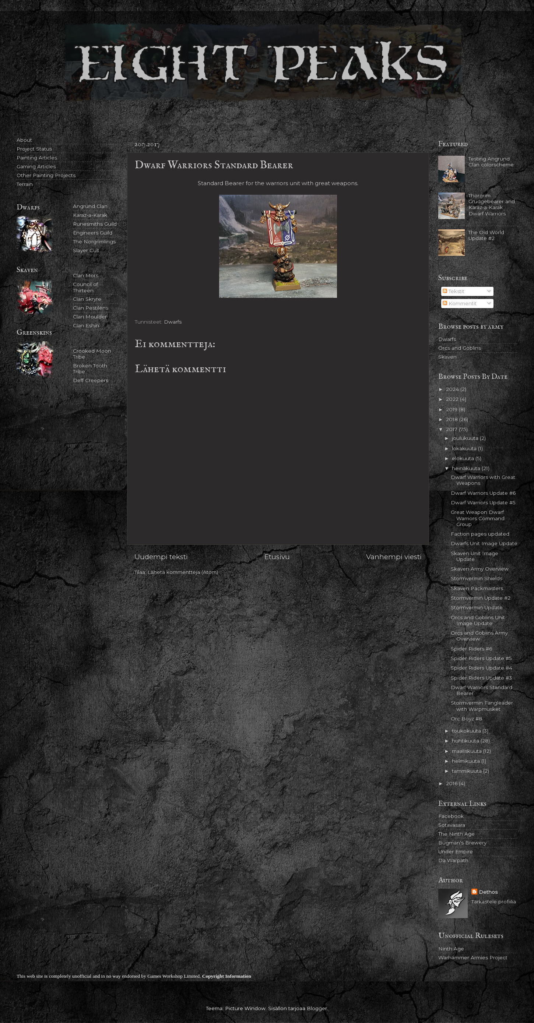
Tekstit (453, 291)
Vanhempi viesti (394, 557)
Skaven (447, 357)
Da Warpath (453, 860)
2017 (452, 429)
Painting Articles (37, 157)
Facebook (451, 816)
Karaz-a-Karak (90, 215)
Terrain (25, 184)
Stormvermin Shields (476, 578)
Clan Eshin (86, 325)
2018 (452, 419)
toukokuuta (467, 731)
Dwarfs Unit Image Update (484, 543)
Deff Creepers (90, 380)
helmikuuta (466, 761)
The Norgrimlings (94, 241)
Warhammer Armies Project (472, 957)
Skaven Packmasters (477, 588)
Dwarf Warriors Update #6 (483, 493)
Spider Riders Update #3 (481, 678)
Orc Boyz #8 (466, 719)
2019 (452, 409)
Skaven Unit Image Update (474, 556)
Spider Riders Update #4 (481, 668)
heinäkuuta (467, 468)
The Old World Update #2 (486, 235)
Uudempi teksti (161, 557)
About (24, 140)
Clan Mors (85, 275)
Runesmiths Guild (95, 224)
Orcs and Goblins (459, 348)
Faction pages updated (480, 534)
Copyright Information (226, 976)
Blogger (317, 1008)
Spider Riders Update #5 (481, 658)
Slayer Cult (86, 250)
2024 (453, 389)
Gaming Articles (36, 166)
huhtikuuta (466, 741)
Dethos (488, 892)
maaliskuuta (467, 751)
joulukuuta (466, 438)
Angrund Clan (90, 206)
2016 (452, 783)
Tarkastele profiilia (493, 901)
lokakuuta (465, 448)
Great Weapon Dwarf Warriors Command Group (478, 518)
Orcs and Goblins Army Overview (479, 636)
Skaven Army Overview (480, 569)
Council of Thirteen (85, 287)
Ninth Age (451, 949)
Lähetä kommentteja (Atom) (183, 572)
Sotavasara (451, 825)
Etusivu (277, 557)
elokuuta (463, 458)
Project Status (34, 149)
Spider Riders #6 (471, 649)
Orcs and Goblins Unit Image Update (478, 620)
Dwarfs (173, 322)
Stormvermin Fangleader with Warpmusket (482, 706)
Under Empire (455, 851)
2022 (453, 399)
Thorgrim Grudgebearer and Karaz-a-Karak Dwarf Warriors (491, 204)
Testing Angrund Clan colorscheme (491, 161)
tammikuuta (467, 771)
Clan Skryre (87, 299)
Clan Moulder (90, 317)
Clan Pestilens (90, 308)
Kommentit (460, 303)
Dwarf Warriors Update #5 (483, 502)
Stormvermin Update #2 (480, 598)
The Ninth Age (456, 834)
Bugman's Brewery (462, 843)
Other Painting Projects (46, 175)
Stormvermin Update (477, 607)
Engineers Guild (92, 233)
